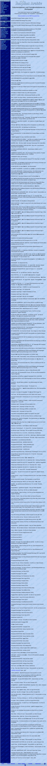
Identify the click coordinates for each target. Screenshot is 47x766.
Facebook (4, 44)
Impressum (4, 4)
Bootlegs (3, 34)
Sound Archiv (4, 46)
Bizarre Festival (5, 33)
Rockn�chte (4, 22)
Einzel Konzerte (5, 25)
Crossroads (4, 35)
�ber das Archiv (5, 5)
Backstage (4, 40)
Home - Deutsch (11, 763)
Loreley (3, 23)
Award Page (3, 47)
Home (3, 3)
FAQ (2, 10)
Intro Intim (4, 37)
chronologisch (5, 18)
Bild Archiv (4, 45)
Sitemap (3, 11)
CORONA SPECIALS (16, 670)
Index (3, 2)
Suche (3, 8)
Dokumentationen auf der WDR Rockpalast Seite (28, 15)
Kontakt (3, 12)
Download (4, 49)
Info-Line (3, 42)
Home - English (21, 763)
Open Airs (4, 30)
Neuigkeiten (4, 7)
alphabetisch (4, 17)
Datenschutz (4, 9)
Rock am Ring (4, 32)
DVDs (3, 43)
